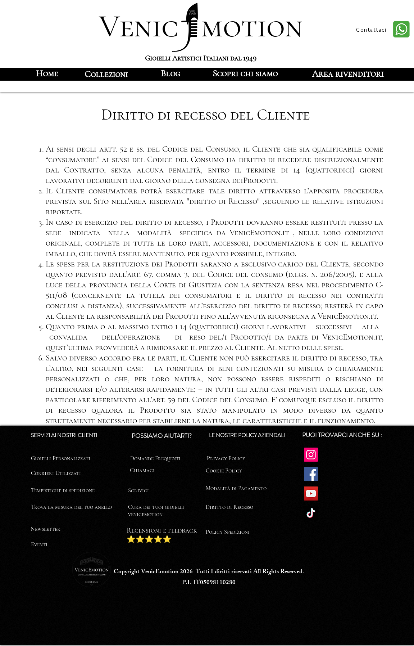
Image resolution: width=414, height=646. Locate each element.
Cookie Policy (224, 470)
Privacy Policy (226, 458)
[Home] (47, 73)
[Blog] (170, 73)
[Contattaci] (372, 29)
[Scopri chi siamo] (245, 73)
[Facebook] (311, 474)
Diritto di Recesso (229, 507)
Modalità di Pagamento (236, 488)
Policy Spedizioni (228, 531)
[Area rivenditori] (347, 73)
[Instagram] (311, 455)
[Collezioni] (106, 74)
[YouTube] (311, 493)
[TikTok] (311, 513)
